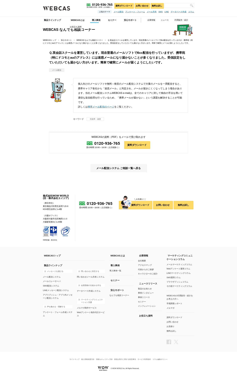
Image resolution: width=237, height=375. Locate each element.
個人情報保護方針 (86, 357)
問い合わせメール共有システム (90, 277)
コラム (191, 12)
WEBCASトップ (49, 40)
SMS (160, 12)
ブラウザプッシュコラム (177, 282)
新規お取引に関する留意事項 (125, 357)
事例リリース (144, 297)
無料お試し (157, 5)
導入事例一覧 (115, 271)
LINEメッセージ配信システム (56, 290)
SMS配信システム (51, 285)
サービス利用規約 (145, 357)
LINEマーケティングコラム (179, 273)
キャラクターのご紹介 (148, 274)
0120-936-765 (107, 143)
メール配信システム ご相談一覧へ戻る (118, 168)
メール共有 (152, 12)
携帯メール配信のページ (101, 106)
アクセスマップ (145, 265)
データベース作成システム (89, 291)
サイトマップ (72, 357)
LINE (166, 12)
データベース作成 (178, 12)
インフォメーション (147, 306)
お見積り (170, 325)
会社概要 (142, 261)
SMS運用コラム (174, 277)
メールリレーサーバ (52, 281)
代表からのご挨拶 (146, 269)
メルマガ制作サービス (87, 307)
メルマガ (170, 307)
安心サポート (66, 40)
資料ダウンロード (123, 5)
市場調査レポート (174, 303)
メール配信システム (52, 277)
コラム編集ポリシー (162, 357)
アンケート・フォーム (135, 12)
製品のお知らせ (145, 289)
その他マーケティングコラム (179, 286)
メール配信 (118, 12)
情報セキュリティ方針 (104, 357)
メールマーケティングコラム (179, 264)
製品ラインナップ (51, 20)
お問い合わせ (141, 5)
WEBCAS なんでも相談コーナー (89, 40)
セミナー (142, 302)
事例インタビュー (146, 293)
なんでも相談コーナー (119, 295)
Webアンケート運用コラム (178, 269)
